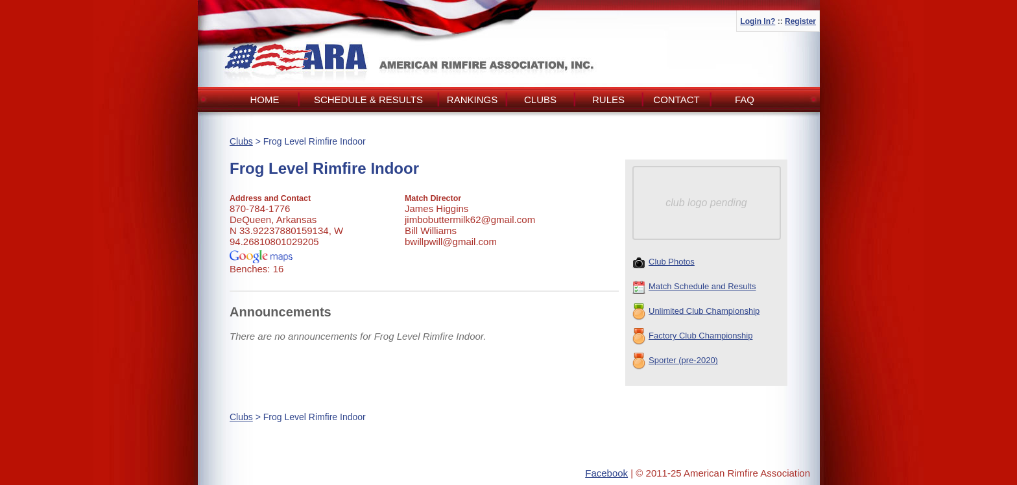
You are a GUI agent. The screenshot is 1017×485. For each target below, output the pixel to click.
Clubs (540, 99)
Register (800, 21)
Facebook (606, 473)
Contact (676, 99)
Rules (608, 99)
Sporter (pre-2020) (675, 361)
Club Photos (663, 262)
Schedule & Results (368, 99)
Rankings (472, 99)
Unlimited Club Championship (696, 311)
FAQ (744, 99)
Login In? (757, 21)
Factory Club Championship (692, 336)
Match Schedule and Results (694, 287)
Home (265, 99)
